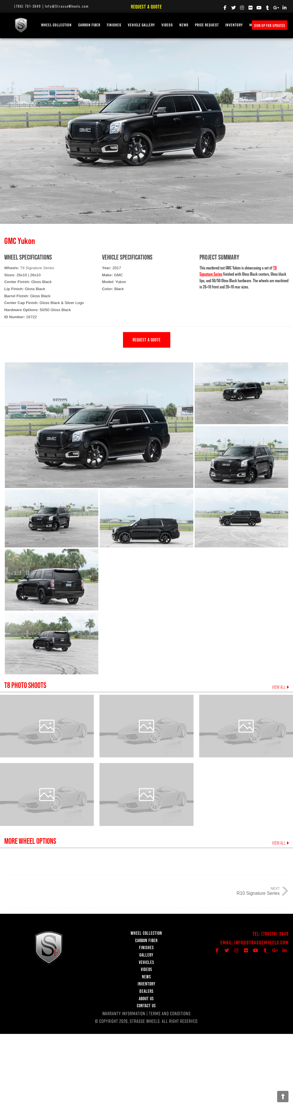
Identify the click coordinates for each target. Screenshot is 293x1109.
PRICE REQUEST (207, 25)
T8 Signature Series (37, 268)
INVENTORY (234, 25)
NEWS (183, 25)
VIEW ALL (280, 687)
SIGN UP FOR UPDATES (269, 25)
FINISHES (114, 25)
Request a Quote (146, 7)
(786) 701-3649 (27, 6)
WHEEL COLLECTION (56, 25)
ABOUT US (146, 998)
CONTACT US (146, 1005)
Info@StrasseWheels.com (67, 6)
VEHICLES (146, 962)
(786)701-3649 (275, 933)
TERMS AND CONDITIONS (170, 1013)
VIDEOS (167, 25)
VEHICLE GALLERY (141, 25)
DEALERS (146, 991)
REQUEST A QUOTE (147, 339)
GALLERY (146, 954)
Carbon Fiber (89, 25)
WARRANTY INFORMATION (123, 1013)
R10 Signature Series (258, 893)
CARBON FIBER (146, 940)
